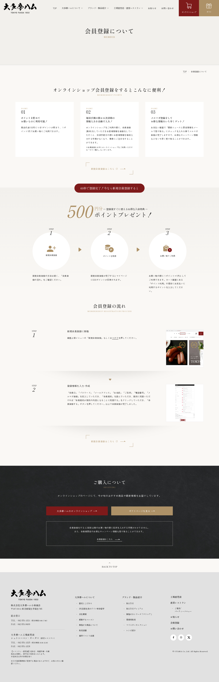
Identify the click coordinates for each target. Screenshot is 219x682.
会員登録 (174, 622)
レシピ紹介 (131, 630)
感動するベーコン (86, 619)
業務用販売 (131, 619)
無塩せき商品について (88, 625)
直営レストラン (178, 602)
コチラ (115, 337)
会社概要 (83, 614)
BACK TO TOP (109, 566)
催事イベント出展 (86, 635)
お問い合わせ (167, 8)
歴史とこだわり (85, 603)
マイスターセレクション (136, 625)
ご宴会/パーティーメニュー (183, 610)
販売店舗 (83, 630)
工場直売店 (176, 597)
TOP (55, 8)
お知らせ (152, 8)
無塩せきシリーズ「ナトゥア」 (139, 614)
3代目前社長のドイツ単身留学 (91, 608)
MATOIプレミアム (134, 608)
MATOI (130, 603)
